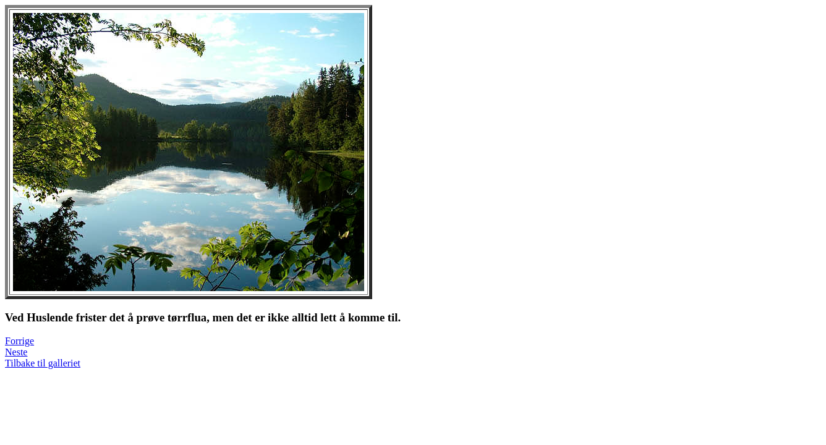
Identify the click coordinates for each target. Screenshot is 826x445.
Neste (16, 352)
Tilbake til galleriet (42, 363)
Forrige (19, 341)
